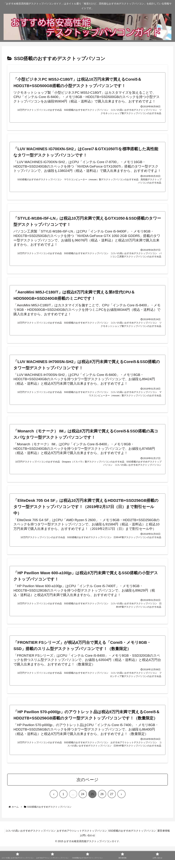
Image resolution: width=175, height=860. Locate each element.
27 (111, 807)
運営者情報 (78, 848)
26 (102, 807)
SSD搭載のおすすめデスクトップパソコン (142, 844)
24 (82, 807)
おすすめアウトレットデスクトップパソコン (89, 844)
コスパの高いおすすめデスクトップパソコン (35, 844)
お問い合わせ (95, 848)
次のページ (87, 793)
